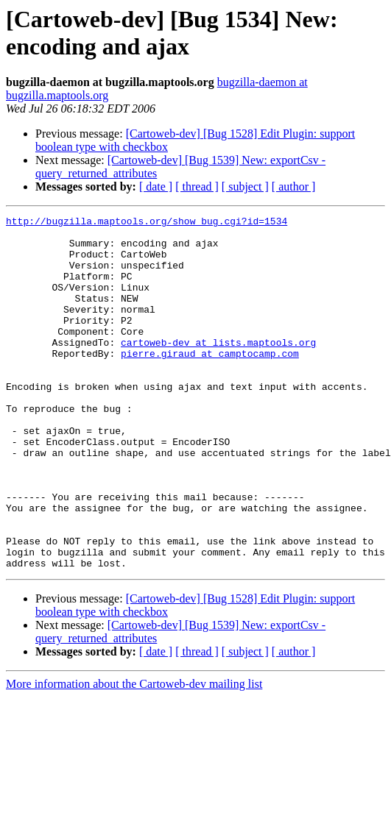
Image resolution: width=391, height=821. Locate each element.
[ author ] (294, 186)
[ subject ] (245, 186)
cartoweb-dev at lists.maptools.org (218, 368)
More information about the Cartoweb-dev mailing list (134, 754)
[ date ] (155, 186)
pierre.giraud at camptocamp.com (210, 381)
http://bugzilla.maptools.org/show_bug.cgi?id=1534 (146, 223)
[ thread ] (197, 186)
